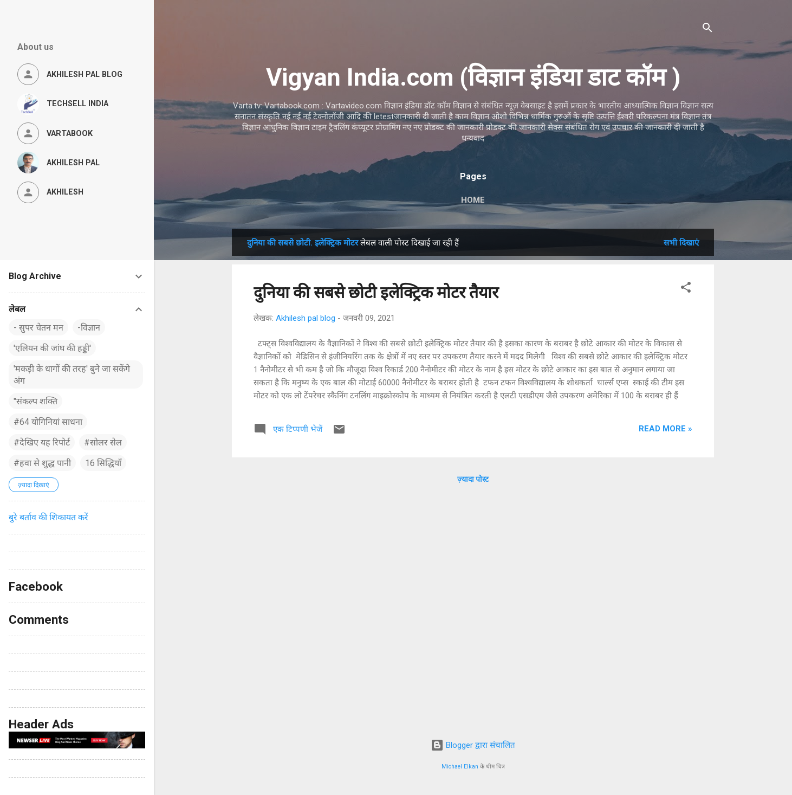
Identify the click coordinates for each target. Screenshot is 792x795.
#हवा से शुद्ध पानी (42, 463)
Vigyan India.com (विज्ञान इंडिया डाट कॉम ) (473, 77)
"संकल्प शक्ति (35, 401)
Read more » (665, 429)
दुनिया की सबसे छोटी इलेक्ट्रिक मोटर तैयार (376, 292)
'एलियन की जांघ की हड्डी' (52, 348)
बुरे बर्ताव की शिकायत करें (48, 517)
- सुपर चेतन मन (38, 327)
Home (473, 200)
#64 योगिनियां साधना (48, 422)
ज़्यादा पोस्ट (473, 479)
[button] (685, 289)
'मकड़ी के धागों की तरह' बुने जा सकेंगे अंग (72, 375)
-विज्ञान (88, 327)
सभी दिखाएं (681, 243)
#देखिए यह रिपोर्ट (42, 442)
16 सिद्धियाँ (103, 463)
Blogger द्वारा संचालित (473, 745)
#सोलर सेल (103, 442)
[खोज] (707, 29)
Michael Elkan (460, 766)
